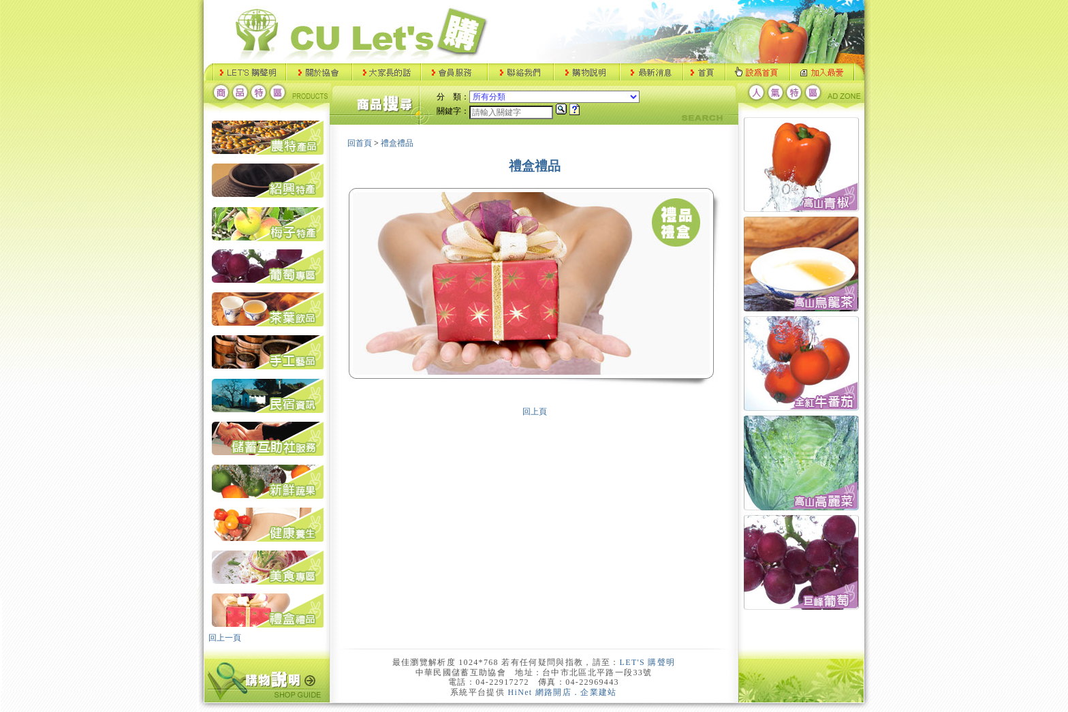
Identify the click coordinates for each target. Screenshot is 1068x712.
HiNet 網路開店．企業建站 (562, 692)
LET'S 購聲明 (648, 662)
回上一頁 (224, 638)
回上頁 (534, 411)
